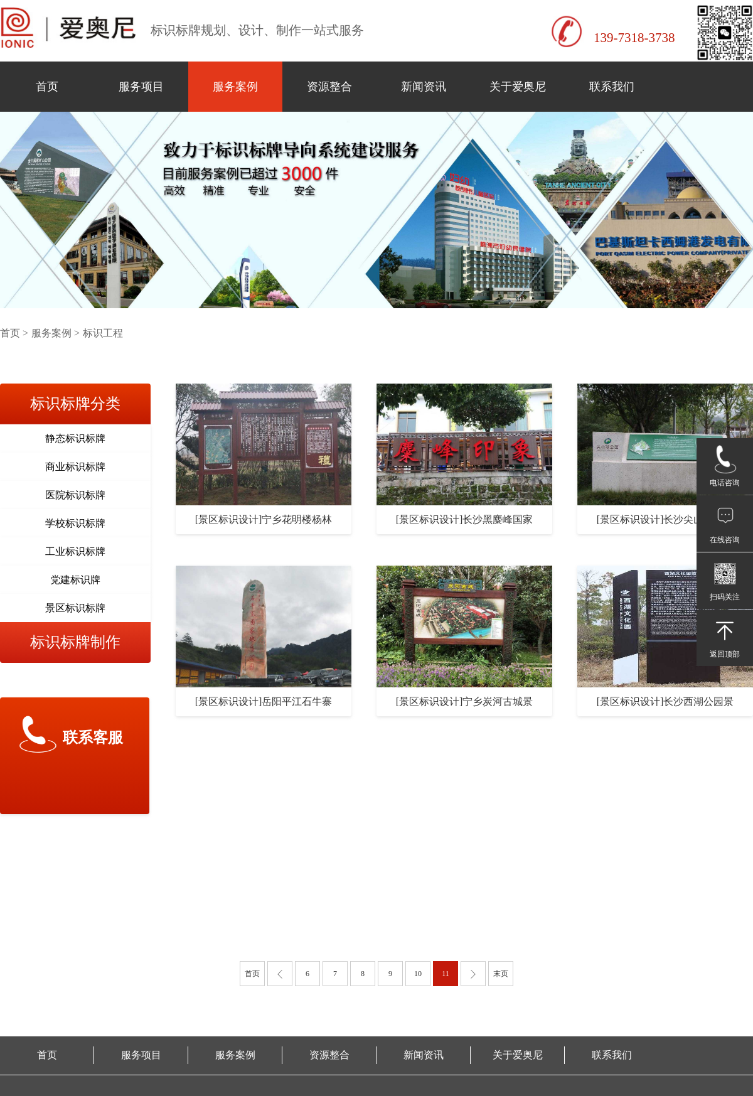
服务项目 (141, 86)
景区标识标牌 (75, 608)
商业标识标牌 (75, 466)
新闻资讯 (423, 86)
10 (418, 973)
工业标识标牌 (75, 551)
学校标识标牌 (75, 523)
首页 (47, 86)
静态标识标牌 (75, 438)
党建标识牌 (75, 579)
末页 (500, 973)
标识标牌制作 (75, 642)
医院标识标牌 (75, 495)
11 (445, 973)
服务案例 (235, 86)
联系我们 (611, 86)
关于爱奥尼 (517, 86)
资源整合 (329, 86)
